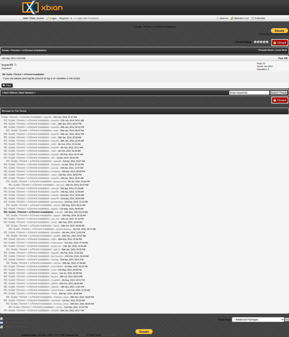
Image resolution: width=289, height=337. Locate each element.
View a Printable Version (16, 318)
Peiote (54, 293)
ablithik (54, 283)
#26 (286, 58)
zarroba (54, 259)
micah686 (55, 280)
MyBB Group (108, 335)
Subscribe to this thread (16, 327)
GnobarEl (55, 164)
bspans (54, 276)
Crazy (54, 222)
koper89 (7, 64)
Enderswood (57, 243)
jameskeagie (57, 202)
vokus (54, 175)
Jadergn (55, 287)
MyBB (82, 335)
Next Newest (26, 92)
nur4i (53, 270)
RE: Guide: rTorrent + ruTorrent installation (26, 120)
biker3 (56, 226)
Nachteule (56, 300)
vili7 (53, 158)
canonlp (54, 168)
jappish (54, 209)
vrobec (59, 307)
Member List (241, 18)
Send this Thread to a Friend (18, 323)
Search (224, 18)
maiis (53, 124)
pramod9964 (57, 266)
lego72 (57, 249)
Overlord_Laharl (61, 297)
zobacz (54, 273)
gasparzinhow (60, 181)
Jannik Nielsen (58, 290)
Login (53, 18)
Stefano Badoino (63, 229)
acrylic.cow (56, 246)
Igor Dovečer (57, 256)
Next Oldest (10, 92)
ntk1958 (54, 310)
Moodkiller (56, 232)
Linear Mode (281, 50)
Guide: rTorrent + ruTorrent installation (21, 117)
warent (57, 205)
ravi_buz (60, 185)
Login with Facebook (87, 18)
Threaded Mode (265, 50)
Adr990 (57, 236)
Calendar (260, 18)
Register (64, 18)
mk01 (53, 144)
